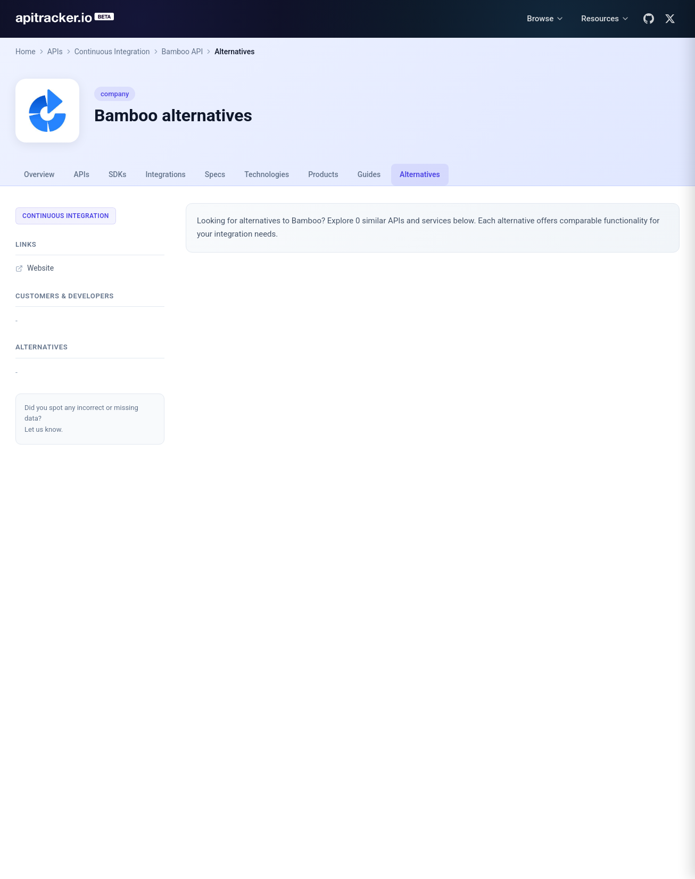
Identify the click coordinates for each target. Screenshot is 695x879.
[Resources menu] (605, 19)
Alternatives (234, 51)
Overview (39, 174)
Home (25, 51)
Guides (369, 174)
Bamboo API (182, 51)
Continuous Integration (112, 51)
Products (323, 174)
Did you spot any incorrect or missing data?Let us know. (81, 419)
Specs (215, 174)
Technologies (266, 174)
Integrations (166, 174)
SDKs (118, 174)
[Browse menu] (545, 19)
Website (34, 268)
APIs (55, 51)
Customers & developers (64, 296)
